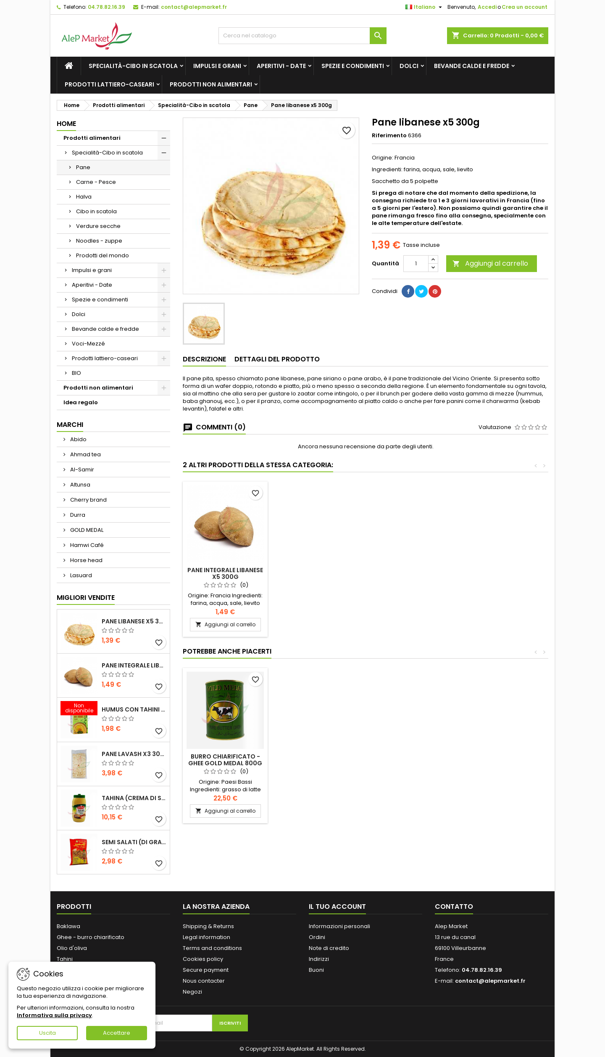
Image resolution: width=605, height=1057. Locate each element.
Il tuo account (337, 906)
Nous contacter (204, 981)
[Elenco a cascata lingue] (424, 7)
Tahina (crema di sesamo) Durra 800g (134, 798)
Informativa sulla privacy (54, 1015)
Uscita (47, 1033)
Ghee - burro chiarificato (90, 937)
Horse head (86, 560)
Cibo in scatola (96, 211)
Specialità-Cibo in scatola (133, 66)
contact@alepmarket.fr (194, 6)
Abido (78, 439)
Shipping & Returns (208, 926)
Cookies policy (203, 959)
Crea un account (524, 6)
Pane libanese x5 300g (134, 621)
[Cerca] (302, 35)
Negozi (192, 992)
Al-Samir (81, 470)
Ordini (317, 937)
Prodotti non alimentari (211, 84)
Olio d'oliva (72, 948)
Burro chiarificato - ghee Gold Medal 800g (505, 759)
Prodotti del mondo (102, 255)
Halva (84, 197)
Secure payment (206, 970)
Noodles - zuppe (99, 241)
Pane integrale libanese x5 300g (134, 665)
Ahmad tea (85, 454)
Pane (83, 167)
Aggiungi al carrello (490, 263)
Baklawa (68, 926)
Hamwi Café (86, 545)
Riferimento (389, 135)
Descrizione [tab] (204, 359)
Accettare (116, 1033)
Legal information (206, 937)
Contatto (454, 906)
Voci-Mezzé (88, 344)
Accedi (487, 6)
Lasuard (80, 575)
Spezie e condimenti (352, 66)
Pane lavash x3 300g (134, 754)
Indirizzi (319, 959)
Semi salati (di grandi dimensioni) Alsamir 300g (134, 842)
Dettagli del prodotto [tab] (277, 359)
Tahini (65, 959)
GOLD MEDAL (86, 530)
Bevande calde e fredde (471, 66)
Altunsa (79, 485)
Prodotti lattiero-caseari (109, 84)
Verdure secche (98, 226)
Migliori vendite (86, 597)
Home (66, 123)
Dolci (409, 66)
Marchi (70, 424)
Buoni (316, 970)
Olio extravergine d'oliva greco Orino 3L (225, 759)
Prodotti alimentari (92, 138)
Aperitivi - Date (281, 66)
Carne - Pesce (96, 182)
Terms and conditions (212, 948)
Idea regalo (80, 402)
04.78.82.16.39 (106, 6)
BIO (76, 373)
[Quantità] (416, 263)
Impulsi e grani (217, 66)
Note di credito (329, 948)
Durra (77, 515)
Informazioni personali (339, 926)
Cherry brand (88, 500)
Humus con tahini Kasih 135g (134, 709)
